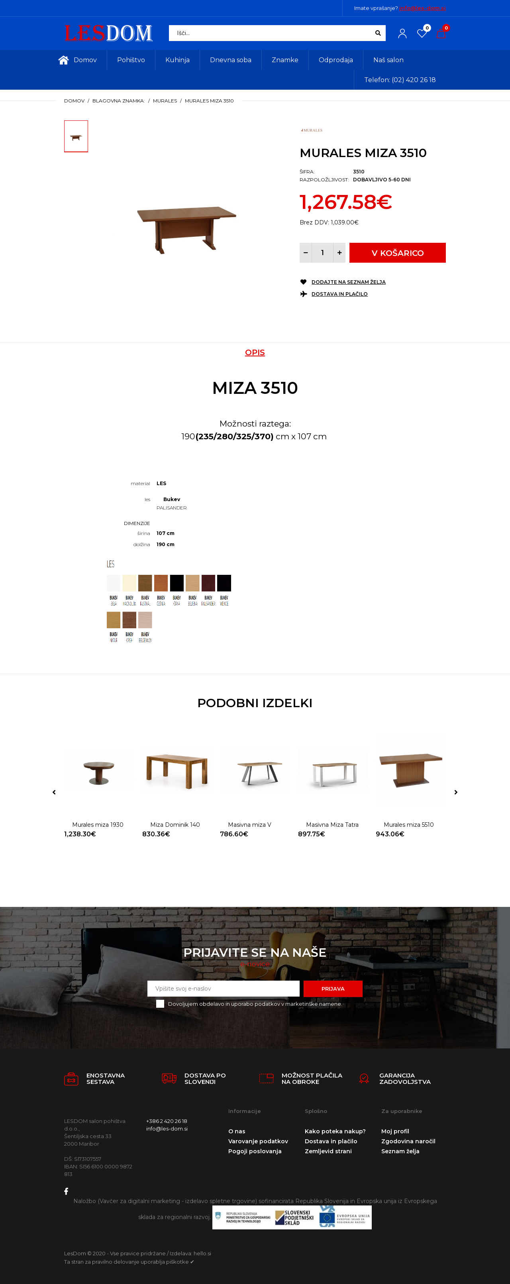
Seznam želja (400, 1151)
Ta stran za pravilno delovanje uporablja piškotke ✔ (129, 1261)
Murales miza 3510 (209, 101)
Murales (165, 101)
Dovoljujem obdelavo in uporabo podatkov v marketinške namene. (255, 1004)
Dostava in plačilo (340, 294)
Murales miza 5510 (409, 824)
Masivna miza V (249, 824)
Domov (74, 101)
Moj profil (395, 1131)
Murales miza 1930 (98, 824)
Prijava (333, 988)
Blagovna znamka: (118, 101)
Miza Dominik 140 (175, 824)
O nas (236, 1131)
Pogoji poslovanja (255, 1151)
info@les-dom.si (422, 8)
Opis (255, 352)
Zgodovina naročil (408, 1141)
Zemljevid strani (328, 1151)
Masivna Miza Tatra (332, 824)
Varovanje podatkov (258, 1141)
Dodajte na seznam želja (349, 282)
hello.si (202, 1253)
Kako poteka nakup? (335, 1131)
